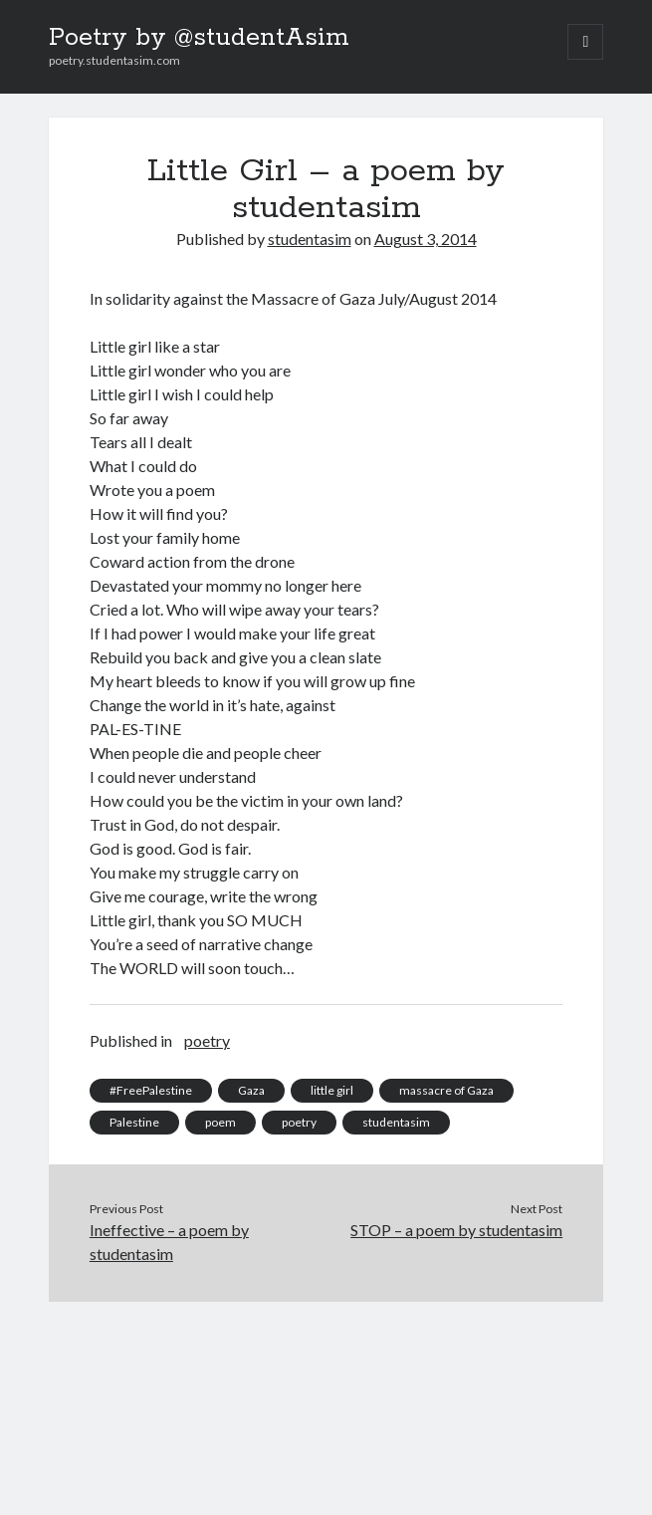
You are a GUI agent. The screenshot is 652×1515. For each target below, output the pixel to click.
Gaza (251, 1090)
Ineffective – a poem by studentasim (169, 1241)
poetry (207, 1040)
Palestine (134, 1122)
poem (220, 1122)
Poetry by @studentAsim (199, 38)
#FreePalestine (150, 1090)
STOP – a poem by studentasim (456, 1229)
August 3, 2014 (425, 238)
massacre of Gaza (446, 1090)
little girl (332, 1090)
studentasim (309, 238)
